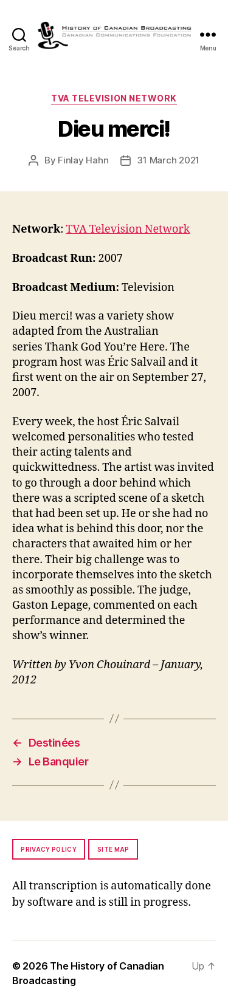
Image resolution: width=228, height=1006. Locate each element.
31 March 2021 (168, 160)
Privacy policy (49, 849)
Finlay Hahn (83, 160)
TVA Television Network (113, 98)
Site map (113, 849)
